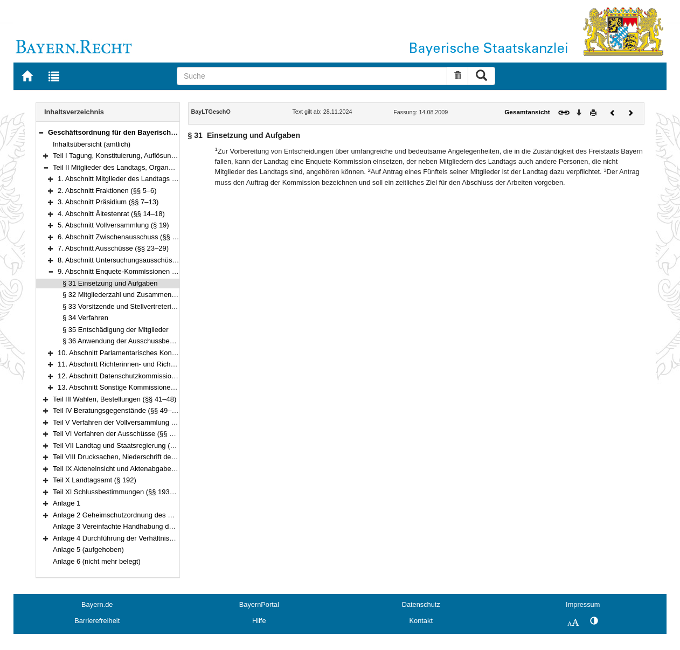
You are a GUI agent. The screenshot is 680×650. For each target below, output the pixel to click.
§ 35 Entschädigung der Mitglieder (116, 330)
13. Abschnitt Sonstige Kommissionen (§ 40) (126, 387)
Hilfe (259, 621)
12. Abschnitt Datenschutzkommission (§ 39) (127, 376)
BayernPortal (259, 604)
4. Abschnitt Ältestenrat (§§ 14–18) (111, 214)
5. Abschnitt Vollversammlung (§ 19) (113, 225)
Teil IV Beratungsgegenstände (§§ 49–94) (117, 410)
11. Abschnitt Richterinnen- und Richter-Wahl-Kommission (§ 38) (157, 364)
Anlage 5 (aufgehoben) (88, 549)
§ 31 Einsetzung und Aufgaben (110, 283)
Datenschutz (421, 604)
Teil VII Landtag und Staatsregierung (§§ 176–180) (131, 445)
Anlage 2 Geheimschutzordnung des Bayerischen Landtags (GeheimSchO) (169, 515)
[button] (41, 132)
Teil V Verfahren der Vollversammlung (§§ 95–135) (131, 422)
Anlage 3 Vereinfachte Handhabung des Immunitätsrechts (142, 526)
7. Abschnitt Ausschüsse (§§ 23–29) (113, 248)
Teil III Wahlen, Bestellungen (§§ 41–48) (114, 399)
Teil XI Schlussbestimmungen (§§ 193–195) (120, 492)
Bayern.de (97, 604)
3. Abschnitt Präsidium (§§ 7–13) (108, 202)
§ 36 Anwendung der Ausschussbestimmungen (135, 341)
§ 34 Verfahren (85, 318)
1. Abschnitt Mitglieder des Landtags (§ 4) (122, 179)
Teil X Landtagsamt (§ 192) (94, 480)
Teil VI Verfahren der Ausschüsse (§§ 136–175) (126, 434)
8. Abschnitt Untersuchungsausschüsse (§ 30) (129, 260)
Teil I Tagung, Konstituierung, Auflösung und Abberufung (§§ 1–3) (153, 155)
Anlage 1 (66, 503)
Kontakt (421, 621)
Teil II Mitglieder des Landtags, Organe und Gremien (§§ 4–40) (149, 167)
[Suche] (312, 76)
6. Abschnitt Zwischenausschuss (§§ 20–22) (126, 237)
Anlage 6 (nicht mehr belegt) (97, 561)
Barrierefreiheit (97, 621)
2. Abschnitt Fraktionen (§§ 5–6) (107, 190)
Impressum (583, 604)
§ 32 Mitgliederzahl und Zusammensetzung (129, 295)
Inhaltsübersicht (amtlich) (91, 144)
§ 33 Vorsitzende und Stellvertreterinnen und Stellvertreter (152, 306)
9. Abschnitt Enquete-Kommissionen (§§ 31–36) (131, 271)
